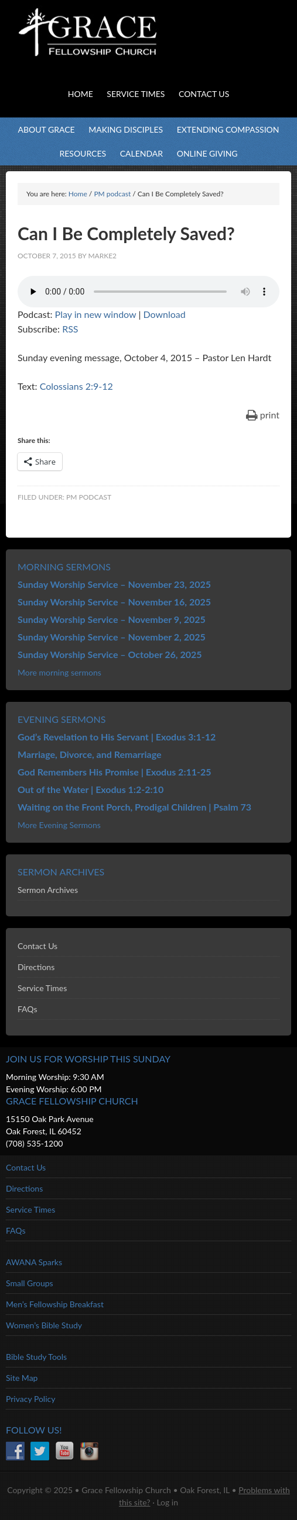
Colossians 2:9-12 (76, 386)
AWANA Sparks (34, 1262)
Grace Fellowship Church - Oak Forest (117, 47)
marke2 (102, 255)
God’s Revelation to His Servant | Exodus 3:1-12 (117, 736)
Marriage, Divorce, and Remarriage (90, 754)
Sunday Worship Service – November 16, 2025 (114, 601)
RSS (70, 328)
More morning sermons (59, 672)
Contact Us (37, 946)
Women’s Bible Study (44, 1325)
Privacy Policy (30, 1399)
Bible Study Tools (36, 1357)
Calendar (141, 153)
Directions (36, 967)
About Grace (46, 129)
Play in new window (95, 314)
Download (164, 314)
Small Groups (29, 1283)
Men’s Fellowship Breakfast (55, 1304)
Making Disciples (125, 129)
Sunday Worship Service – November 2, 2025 (112, 636)
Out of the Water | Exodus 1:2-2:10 (90, 789)
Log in (167, 1502)
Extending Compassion (228, 129)
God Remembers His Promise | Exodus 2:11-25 (114, 771)
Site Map (21, 1378)
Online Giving (207, 153)
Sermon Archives (48, 890)
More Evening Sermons (59, 825)
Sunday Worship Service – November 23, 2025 (114, 584)
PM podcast (88, 497)
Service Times (42, 988)
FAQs (27, 1009)
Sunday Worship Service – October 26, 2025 (110, 654)
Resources (82, 153)
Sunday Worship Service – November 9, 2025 (112, 619)
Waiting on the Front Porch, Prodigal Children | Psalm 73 (134, 806)
